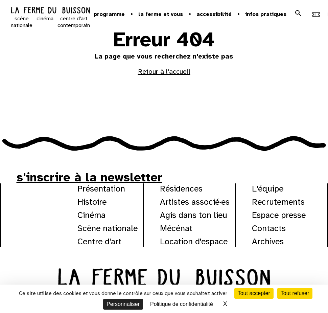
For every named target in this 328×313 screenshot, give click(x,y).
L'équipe (267, 188)
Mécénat (176, 228)
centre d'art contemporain (73, 22)
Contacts (269, 228)
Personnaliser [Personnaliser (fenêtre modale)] (123, 304)
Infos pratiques (265, 14)
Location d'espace (194, 241)
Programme (109, 14)
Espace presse (279, 215)
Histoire (92, 202)
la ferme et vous (160, 14)
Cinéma (91, 215)
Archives (268, 241)
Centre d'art (99, 241)
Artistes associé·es (195, 202)
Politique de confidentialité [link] (181, 304)
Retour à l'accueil (164, 71)
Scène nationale (107, 228)
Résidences (181, 188)
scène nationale (21, 22)
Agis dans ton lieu (193, 215)
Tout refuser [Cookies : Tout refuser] (295, 293)
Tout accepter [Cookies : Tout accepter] (254, 293)
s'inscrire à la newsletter (89, 177)
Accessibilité (214, 14)
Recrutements (278, 202)
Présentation (101, 188)
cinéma (45, 18)
